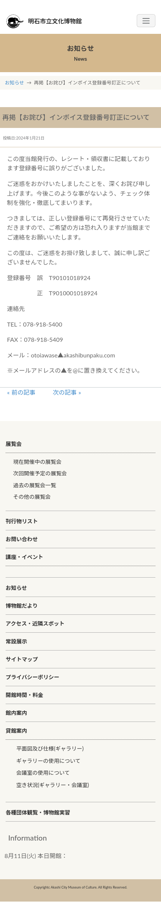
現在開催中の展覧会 (37, 462)
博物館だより (22, 606)
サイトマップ (22, 659)
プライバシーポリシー (32, 677)
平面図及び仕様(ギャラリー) (49, 748)
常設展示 (16, 641)
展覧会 (14, 444)
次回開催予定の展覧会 (40, 473)
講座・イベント (24, 557)
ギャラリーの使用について (48, 761)
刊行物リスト (22, 521)
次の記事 (65, 392)
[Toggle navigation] (146, 20)
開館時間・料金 (24, 695)
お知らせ (14, 83)
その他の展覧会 (32, 497)
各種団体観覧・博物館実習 (38, 812)
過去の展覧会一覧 (34, 485)
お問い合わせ (22, 539)
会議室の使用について (42, 773)
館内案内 (16, 713)
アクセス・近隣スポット (35, 623)
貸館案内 (16, 730)
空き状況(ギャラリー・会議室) (52, 785)
